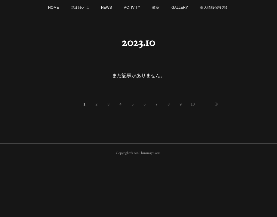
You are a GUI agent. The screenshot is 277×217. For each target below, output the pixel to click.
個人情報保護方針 (214, 7)
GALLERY (179, 7)
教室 (155, 7)
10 (193, 104)
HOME (53, 7)
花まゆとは (80, 7)
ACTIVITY (132, 7)
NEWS (106, 7)
